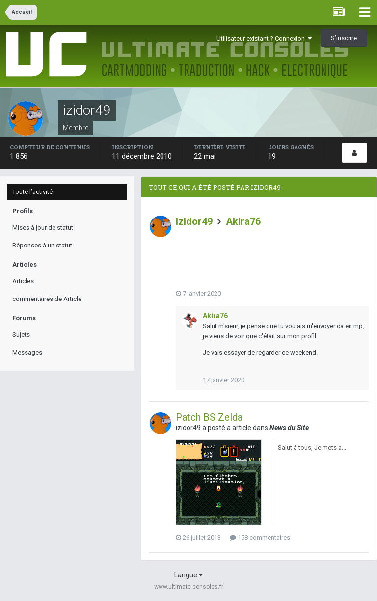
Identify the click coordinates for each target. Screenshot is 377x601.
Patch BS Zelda (209, 417)
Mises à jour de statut (42, 227)
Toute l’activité (32, 191)
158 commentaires (260, 537)
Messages (27, 352)
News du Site (289, 428)
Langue (188, 575)
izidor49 (194, 221)
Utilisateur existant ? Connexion (264, 38)
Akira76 (243, 221)
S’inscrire (344, 38)
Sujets (21, 334)
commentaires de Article (46, 298)
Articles (23, 281)
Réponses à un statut (42, 245)
